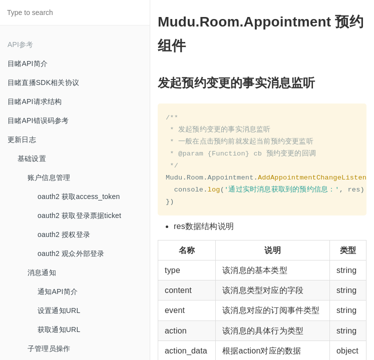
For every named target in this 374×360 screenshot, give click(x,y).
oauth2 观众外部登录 (71, 254)
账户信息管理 (49, 178)
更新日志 (22, 140)
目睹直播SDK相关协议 (43, 82)
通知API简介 (58, 292)
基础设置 (32, 158)
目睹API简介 (28, 64)
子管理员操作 (49, 348)
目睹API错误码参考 (38, 120)
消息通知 (42, 272)
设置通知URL (59, 310)
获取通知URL (59, 330)
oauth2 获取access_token (79, 196)
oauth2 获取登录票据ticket (79, 216)
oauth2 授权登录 (64, 234)
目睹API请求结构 (35, 102)
